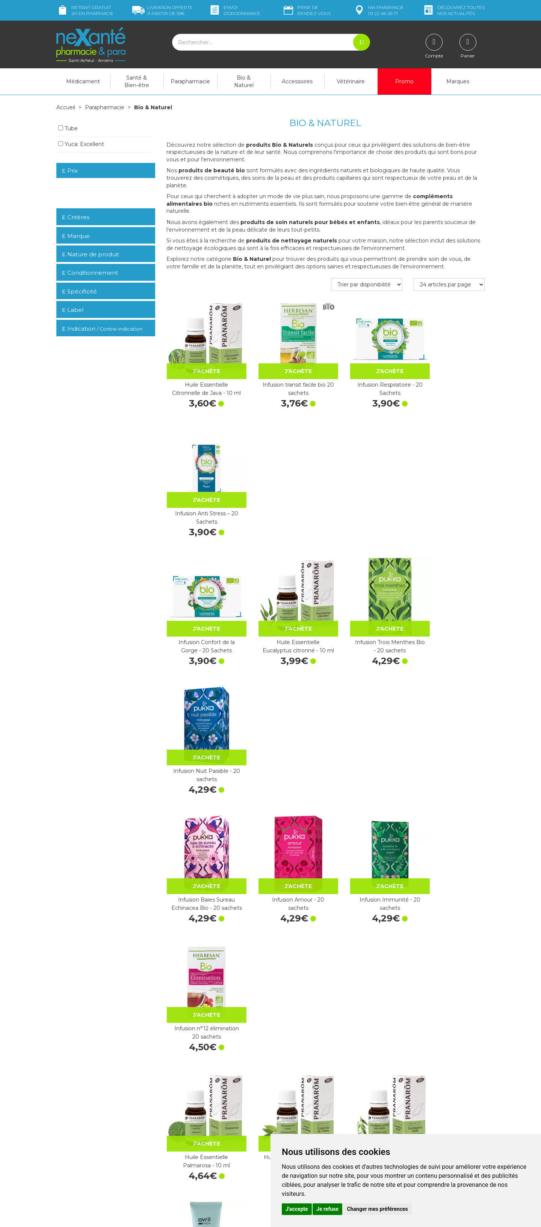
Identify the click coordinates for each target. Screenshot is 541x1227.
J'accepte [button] (297, 1209)
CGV (281, 1126)
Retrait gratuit (84, 10)
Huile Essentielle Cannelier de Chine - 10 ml (284, 739)
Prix (70, 170)
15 (273, 1027)
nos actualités (453, 10)
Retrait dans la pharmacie (417, 1074)
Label (72, 309)
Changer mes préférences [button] (377, 1209)
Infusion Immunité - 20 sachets (366, 618)
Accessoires (297, 81)
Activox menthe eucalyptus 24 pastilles (449, 976)
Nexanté (179, 1216)
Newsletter (179, 1136)
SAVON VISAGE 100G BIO (201, 857)
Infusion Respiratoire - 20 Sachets (366, 379)
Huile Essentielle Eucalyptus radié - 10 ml (366, 737)
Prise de (306, 10)
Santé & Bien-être (136, 81)
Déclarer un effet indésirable (311, 1119)
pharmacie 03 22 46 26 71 (378, 10)
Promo (404, 81)
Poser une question (80, 1165)
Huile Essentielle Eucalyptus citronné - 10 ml (284, 500)
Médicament (83, 81)
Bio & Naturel (244, 81)
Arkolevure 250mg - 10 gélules (284, 976)
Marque (76, 235)
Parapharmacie (190, 81)
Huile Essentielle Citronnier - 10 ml (284, 857)
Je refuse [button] (327, 1209)
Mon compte (72, 1172)
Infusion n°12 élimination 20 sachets (449, 618)
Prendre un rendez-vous (305, 1113)
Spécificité (79, 291)
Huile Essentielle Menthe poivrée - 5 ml (449, 857)
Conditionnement (90, 273)
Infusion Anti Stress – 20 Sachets (449, 379)
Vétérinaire (351, 81)
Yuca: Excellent (81, 143)
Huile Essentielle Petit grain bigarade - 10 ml (202, 976)
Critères (75, 217)
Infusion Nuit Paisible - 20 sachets (449, 498)
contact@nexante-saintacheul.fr (95, 1153)
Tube (68, 128)
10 (258, 1027)
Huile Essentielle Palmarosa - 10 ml (201, 737)
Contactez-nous (296, 1106)
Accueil (65, 107)
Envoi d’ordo (234, 10)
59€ (162, 10)
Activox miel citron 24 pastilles (367, 976)
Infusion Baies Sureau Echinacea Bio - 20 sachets (202, 619)
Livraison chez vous (409, 1081)
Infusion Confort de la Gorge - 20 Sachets (202, 498)
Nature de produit (90, 254)
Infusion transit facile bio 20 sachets (284, 379)
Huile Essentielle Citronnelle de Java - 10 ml (202, 380)
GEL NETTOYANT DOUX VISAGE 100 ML (449, 737)
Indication (102, 328)
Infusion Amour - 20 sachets (284, 618)
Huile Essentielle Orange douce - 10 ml (366, 857)
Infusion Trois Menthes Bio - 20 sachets (366, 498)
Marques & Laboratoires (195, 1129)
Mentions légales (296, 1133)
